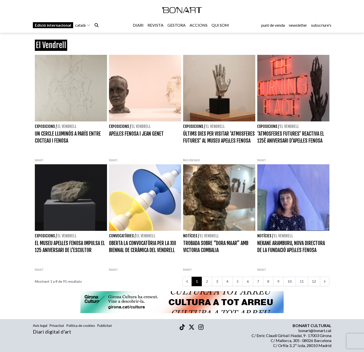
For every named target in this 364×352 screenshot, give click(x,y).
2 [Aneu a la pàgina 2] (207, 281)
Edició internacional (53, 25)
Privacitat (56, 325)
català (83, 25)
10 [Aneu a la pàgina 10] (290, 281)
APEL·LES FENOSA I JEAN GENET (136, 134)
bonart (39, 160)
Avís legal (40, 325)
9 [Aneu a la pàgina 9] (278, 281)
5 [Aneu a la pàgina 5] (238, 281)
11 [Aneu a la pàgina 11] (302, 281)
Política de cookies (80, 325)
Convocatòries (121, 235)
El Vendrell (67, 126)
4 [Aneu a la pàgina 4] (227, 281)
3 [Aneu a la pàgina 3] (217, 281)
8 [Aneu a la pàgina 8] (268, 281)
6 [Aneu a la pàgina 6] (248, 281)
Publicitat (104, 325)
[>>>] (324, 281)
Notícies (190, 235)
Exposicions (45, 126)
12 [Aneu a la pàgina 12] (314, 281)
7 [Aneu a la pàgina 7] (258, 281)
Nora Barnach (191, 160)
